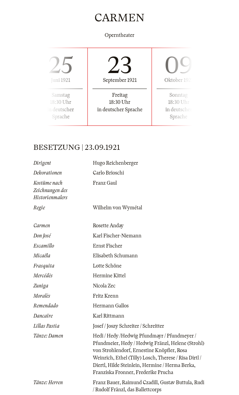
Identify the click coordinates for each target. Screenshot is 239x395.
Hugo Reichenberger (115, 163)
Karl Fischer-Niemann (117, 235)
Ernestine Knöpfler (154, 350)
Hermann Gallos (111, 305)
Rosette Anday (108, 225)
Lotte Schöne (107, 266)
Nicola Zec (104, 285)
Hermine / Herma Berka (168, 365)
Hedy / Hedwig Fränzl (144, 343)
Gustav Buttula (176, 382)
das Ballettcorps (144, 389)
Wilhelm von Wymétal (117, 207)
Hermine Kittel (109, 275)
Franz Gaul (105, 183)
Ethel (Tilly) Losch (135, 358)
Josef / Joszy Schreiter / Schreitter (128, 326)
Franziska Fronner (113, 372)
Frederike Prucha (154, 372)
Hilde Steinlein (124, 365)
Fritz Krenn (105, 296)
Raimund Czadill (140, 382)
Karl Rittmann (108, 316)
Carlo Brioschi (108, 173)
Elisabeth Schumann (115, 255)
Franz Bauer (106, 382)
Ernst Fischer (107, 246)
